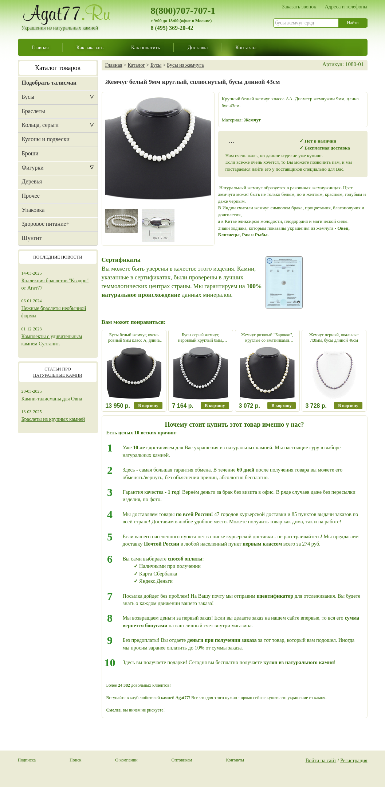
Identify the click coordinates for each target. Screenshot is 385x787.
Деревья (32, 181)
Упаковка (33, 210)
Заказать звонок (299, 6)
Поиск (75, 760)
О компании (126, 760)
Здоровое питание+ (46, 224)
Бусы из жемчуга (185, 65)
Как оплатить (145, 47)
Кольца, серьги (40, 125)
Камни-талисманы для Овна (51, 399)
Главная (40, 47)
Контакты (245, 47)
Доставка (198, 47)
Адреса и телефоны (346, 6)
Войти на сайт (321, 760)
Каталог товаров (57, 67)
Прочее (31, 196)
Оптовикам (182, 760)
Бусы (28, 97)
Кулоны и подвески (46, 139)
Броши (30, 153)
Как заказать (89, 47)
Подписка (27, 760)
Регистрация (353, 760)
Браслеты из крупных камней (53, 419)
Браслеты (33, 111)
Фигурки (33, 167)
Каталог (136, 65)
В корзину (148, 405)
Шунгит (32, 238)
